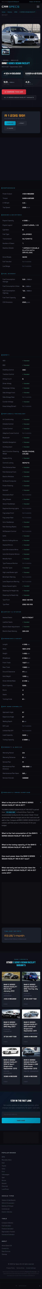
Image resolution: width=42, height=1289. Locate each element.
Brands (10, 12)
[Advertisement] (20, 158)
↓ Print (21, 123)
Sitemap (4, 1254)
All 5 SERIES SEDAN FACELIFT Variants (19, 97)
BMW (15, 12)
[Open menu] (38, 6)
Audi (3, 1163)
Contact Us (5, 1248)
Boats (31, 1)
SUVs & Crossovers (8, 1203)
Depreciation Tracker (8, 1232)
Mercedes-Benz (6, 1160)
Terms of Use (20, 1268)
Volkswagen (5, 1174)
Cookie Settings (31, 1268)
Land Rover (5, 1189)
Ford (3, 1171)
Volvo (3, 1169)
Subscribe (21, 1120)
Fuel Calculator (6, 1226)
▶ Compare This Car (14, 92)
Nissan (4, 1180)
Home (3, 12)
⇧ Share (10, 128)
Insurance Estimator (8, 1234)
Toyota (4, 1166)
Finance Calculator (7, 1229)
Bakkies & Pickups (7, 1206)
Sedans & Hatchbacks (9, 1200)
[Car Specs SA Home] (10, 6)
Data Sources (6, 1251)
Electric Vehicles (7, 1212)
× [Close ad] (39, 1286)
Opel (3, 1177)
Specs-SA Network (13, 1)
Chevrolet (5, 1186)
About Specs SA (7, 1245)
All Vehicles (37, 1)
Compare (10, 123)
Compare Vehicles (7, 1223)
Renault (4, 1183)
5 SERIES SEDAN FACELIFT (27, 12)
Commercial (5, 1209)
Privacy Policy (10, 1268)
